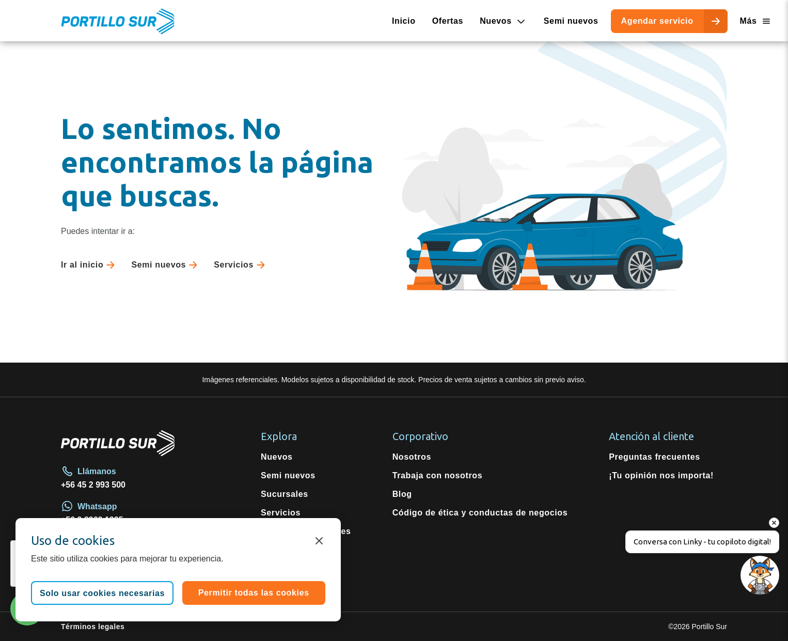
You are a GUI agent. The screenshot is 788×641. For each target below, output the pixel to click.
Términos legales (92, 626)
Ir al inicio (90, 265)
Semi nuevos (571, 21)
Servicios (241, 265)
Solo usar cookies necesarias (102, 593)
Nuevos (277, 456)
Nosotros (411, 456)
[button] (758, 611)
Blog (402, 494)
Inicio (404, 21)
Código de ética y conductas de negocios (480, 512)
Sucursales (284, 494)
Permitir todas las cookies (253, 592)
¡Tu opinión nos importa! (661, 475)
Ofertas (448, 21)
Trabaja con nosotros (437, 475)
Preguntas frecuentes (654, 456)
